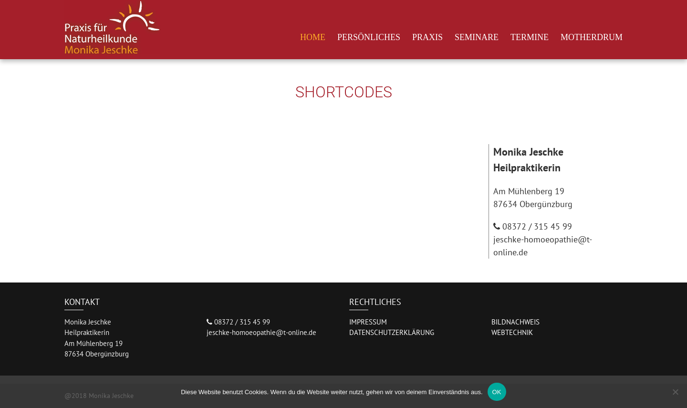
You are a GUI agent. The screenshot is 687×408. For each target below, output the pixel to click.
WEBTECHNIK (512, 332)
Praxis (427, 37)
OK (496, 392)
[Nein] (675, 392)
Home (312, 37)
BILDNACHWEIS (515, 321)
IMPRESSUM (368, 321)
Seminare (477, 37)
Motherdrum (592, 37)
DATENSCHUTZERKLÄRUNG (391, 332)
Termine (529, 37)
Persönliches (368, 37)
